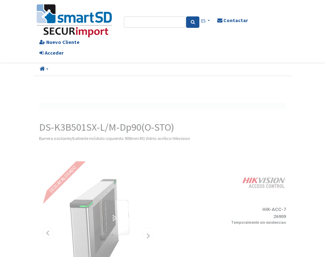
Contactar (232, 20)
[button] (44, 69)
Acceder (51, 53)
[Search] (192, 22)
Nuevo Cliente (59, 42)
